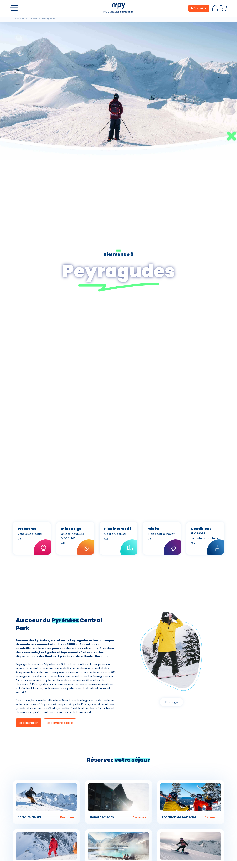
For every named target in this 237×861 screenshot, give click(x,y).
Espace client (215, 8)
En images (172, 702)
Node (26, 18)
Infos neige (198, 8)
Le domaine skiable (60, 723)
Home (16, 18)
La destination (28, 723)
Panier (223, 8)
